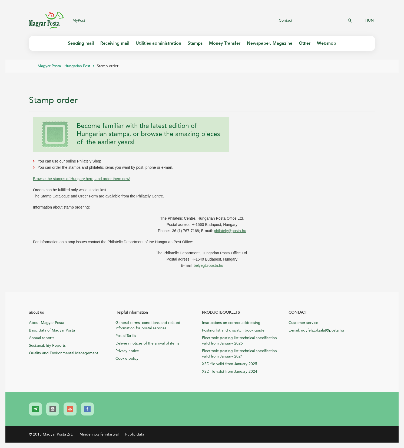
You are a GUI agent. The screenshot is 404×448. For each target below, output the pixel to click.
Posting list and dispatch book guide (233, 330)
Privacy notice (127, 351)
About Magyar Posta (46, 322)
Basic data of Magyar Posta (52, 330)
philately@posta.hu (230, 231)
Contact (285, 20)
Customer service (303, 322)
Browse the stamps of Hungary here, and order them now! (81, 179)
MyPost (78, 20)
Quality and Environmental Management (63, 353)
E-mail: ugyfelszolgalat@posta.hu (316, 330)
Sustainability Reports (47, 345)
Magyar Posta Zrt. (46, 20)
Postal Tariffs (125, 335)
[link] (35, 409)
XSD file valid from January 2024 (229, 371)
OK (350, 20)
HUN (369, 20)
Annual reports (41, 338)
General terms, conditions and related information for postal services (147, 325)
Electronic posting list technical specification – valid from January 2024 (241, 354)
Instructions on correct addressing (231, 322)
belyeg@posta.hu (208, 265)
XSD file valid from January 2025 (229, 364)
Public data (134, 434)
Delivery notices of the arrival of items (147, 343)
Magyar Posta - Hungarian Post (64, 66)
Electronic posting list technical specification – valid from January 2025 (241, 341)
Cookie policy (126, 358)
